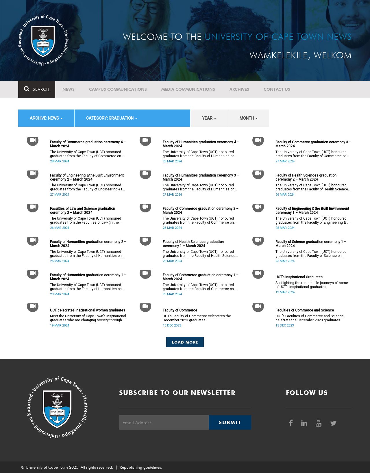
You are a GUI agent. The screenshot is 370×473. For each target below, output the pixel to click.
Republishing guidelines (140, 467)
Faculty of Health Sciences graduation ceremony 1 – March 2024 (193, 244)
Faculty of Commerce (180, 310)
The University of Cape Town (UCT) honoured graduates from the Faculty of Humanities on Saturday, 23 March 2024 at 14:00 (86, 287)
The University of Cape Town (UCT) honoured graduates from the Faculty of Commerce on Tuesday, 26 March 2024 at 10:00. (198, 220)
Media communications (188, 89)
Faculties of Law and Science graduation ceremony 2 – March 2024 (82, 211)
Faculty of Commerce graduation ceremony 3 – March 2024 (313, 144)
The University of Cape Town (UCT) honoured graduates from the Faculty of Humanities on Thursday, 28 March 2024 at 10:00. (198, 154)
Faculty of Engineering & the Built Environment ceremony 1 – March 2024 (312, 211)
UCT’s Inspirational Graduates (299, 277)
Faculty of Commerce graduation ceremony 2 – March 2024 (200, 211)
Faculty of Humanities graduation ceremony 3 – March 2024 (201, 177)
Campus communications (118, 89)
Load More (185, 342)
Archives (239, 89)
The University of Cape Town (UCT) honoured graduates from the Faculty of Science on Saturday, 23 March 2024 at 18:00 (311, 254)
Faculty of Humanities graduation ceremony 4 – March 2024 (201, 144)
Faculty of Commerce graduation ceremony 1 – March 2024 (200, 277)
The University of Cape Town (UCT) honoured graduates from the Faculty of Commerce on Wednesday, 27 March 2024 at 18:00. (311, 154)
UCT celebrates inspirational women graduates (87, 310)
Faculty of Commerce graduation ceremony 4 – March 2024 (88, 144)
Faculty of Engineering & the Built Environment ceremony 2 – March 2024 (87, 177)
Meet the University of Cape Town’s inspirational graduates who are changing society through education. (88, 318)
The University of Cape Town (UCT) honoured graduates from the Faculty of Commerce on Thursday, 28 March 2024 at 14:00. (85, 154)
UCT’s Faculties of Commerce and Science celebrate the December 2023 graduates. (309, 318)
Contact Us (277, 89)
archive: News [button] (46, 118)
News (68, 89)
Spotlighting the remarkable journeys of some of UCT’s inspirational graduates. (311, 285)
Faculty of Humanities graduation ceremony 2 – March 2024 (88, 244)
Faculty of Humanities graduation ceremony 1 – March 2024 (88, 277)
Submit (230, 422)
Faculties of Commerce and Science (304, 310)
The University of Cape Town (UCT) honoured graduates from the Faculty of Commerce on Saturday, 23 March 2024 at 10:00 (198, 287)
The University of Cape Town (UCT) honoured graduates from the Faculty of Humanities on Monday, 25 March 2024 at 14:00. (86, 254)
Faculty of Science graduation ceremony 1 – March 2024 (310, 244)
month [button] (249, 118)
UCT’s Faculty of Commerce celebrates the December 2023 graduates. (197, 318)
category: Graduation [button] (111, 118)
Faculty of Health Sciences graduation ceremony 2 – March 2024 (305, 177)
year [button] (209, 118)
